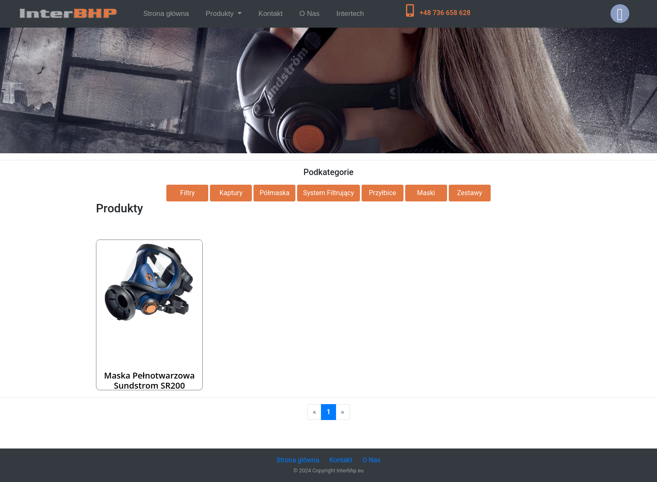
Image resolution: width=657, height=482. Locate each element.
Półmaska (275, 193)
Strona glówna (298, 460)
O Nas (309, 14)
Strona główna (167, 13)
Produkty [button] (221, 14)
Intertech (350, 14)
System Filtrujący (328, 193)
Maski (426, 193)
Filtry (187, 193)
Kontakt (271, 14)
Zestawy (469, 193)
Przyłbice (382, 193)
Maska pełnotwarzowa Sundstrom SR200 (149, 380)
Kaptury (231, 193)
